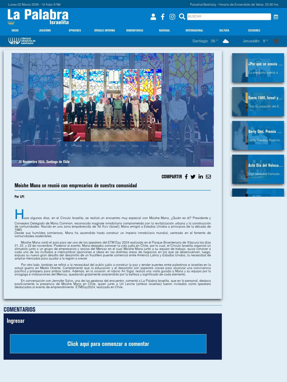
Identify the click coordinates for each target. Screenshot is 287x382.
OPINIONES (75, 30)
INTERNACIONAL (194, 30)
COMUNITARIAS (134, 30)
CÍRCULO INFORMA (104, 30)
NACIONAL (164, 30)
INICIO (15, 30)
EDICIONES (254, 30)
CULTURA (224, 30)
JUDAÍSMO (45, 30)
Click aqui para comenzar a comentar (108, 344)
